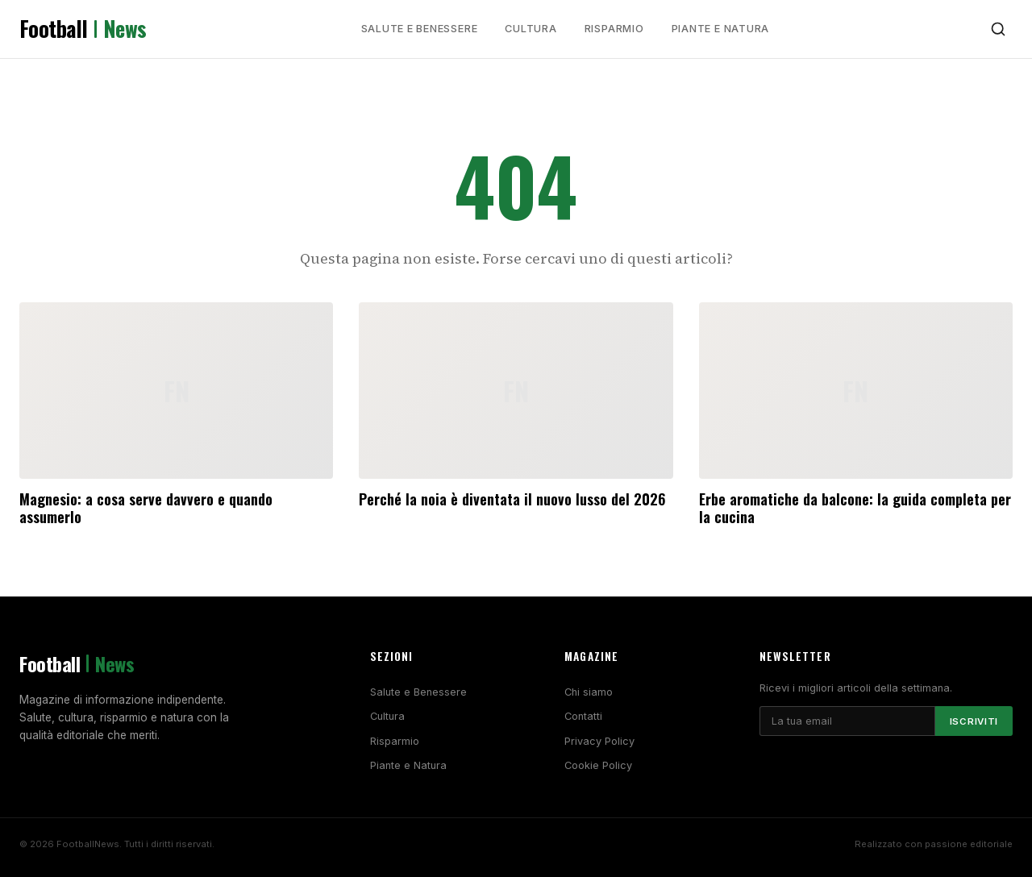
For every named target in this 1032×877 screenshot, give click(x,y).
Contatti (583, 716)
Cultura (530, 29)
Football (83, 29)
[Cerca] (998, 29)
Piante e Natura (721, 29)
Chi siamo (588, 692)
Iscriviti (974, 721)
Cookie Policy (598, 765)
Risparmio (614, 29)
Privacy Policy (599, 741)
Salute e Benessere (419, 29)
